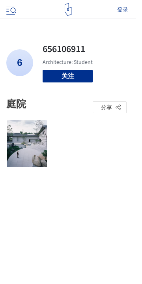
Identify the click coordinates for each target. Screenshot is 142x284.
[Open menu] (10, 9)
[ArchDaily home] (68, 9)
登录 (122, 9)
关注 (68, 76)
